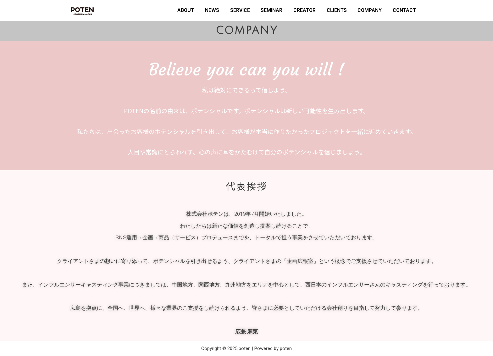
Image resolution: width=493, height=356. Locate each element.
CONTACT (404, 10)
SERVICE (240, 10)
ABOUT (185, 10)
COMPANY (369, 10)
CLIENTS (337, 10)
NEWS (212, 10)
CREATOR (304, 10)
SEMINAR (271, 10)
